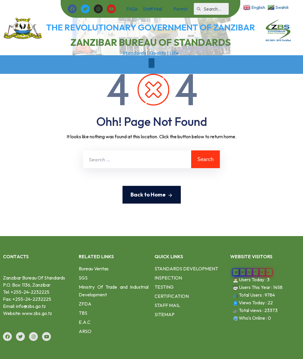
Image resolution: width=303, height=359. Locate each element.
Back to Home (151, 195)
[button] (151, 63)
